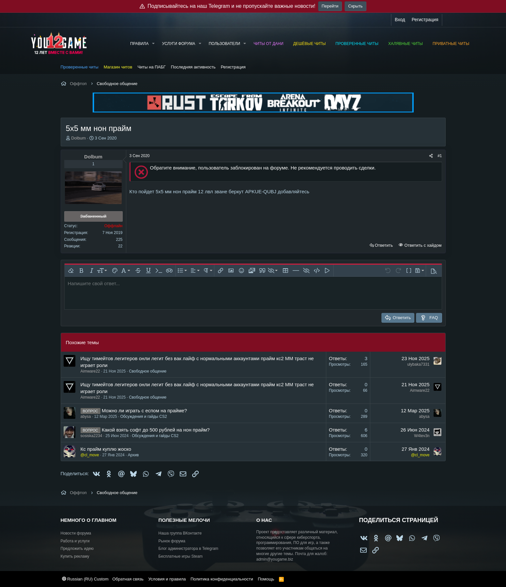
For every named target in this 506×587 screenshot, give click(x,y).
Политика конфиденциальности (222, 579)
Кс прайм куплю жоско (106, 449)
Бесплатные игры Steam (181, 556)
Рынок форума (172, 541)
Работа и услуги (75, 541)
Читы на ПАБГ (151, 67)
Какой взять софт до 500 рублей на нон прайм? (156, 430)
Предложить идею (77, 548)
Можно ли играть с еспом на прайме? (144, 410)
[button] (153, 43)
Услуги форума (178, 43)
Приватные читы (451, 43)
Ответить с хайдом (422, 245)
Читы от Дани (268, 43)
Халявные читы (405, 43)
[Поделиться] (431, 156)
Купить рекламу (75, 556)
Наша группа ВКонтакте (180, 533)
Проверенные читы (356, 43)
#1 (439, 156)
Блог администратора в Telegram (189, 548)
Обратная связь (128, 579)
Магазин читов (118, 67)
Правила (139, 43)
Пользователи (224, 43)
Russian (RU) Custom (85, 579)
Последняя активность (193, 67)
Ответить (384, 245)
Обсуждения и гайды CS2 (143, 416)
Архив (133, 455)
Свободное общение (147, 371)
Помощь (266, 579)
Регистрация (233, 67)
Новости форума (76, 533)
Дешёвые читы (309, 43)
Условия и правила (167, 579)
